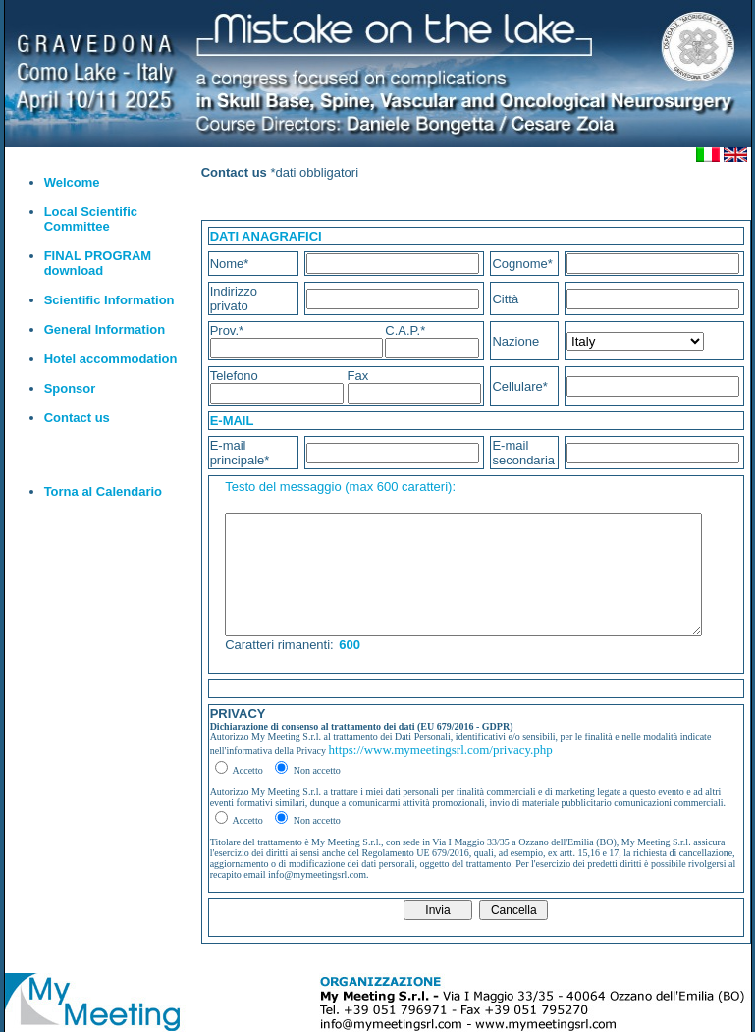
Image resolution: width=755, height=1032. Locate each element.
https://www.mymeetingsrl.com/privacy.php (441, 749)
